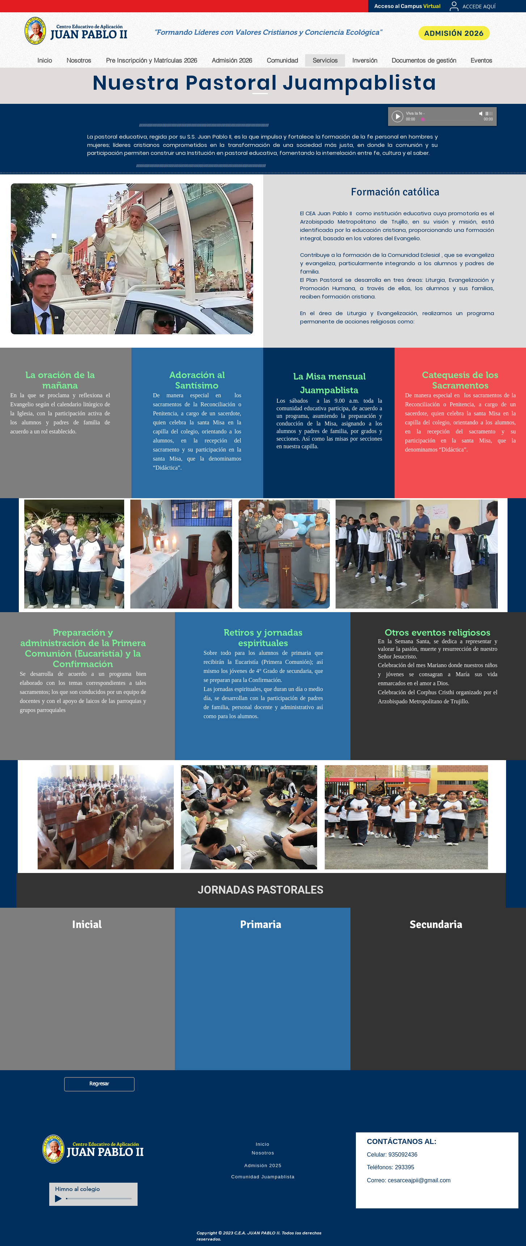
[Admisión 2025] (263, 1165)
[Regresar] (99, 1084)
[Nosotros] (263, 1152)
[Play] (397, 116)
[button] (268, 32)
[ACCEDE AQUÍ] (479, 6)
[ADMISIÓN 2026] (454, 33)
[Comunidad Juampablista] (263, 1176)
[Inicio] (263, 1144)
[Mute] (481, 113)
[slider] (489, 113)
